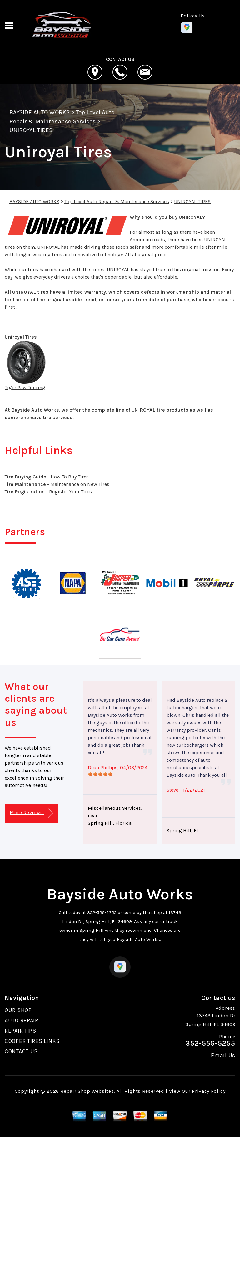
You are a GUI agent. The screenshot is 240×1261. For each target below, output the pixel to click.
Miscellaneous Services (114, 808)
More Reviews (31, 813)
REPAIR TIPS (20, 1030)
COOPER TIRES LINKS (32, 1041)
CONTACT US (21, 1051)
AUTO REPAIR (21, 1020)
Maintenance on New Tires (79, 484)
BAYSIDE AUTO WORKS (39, 112)
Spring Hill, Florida (110, 823)
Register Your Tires (70, 492)
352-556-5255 (102, 912)
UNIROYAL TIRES (31, 130)
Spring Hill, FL (183, 830)
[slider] (100, 774)
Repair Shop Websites (87, 1091)
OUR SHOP (18, 1010)
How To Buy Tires (70, 477)
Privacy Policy (208, 1091)
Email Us (223, 1055)
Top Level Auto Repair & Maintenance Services (116, 201)
